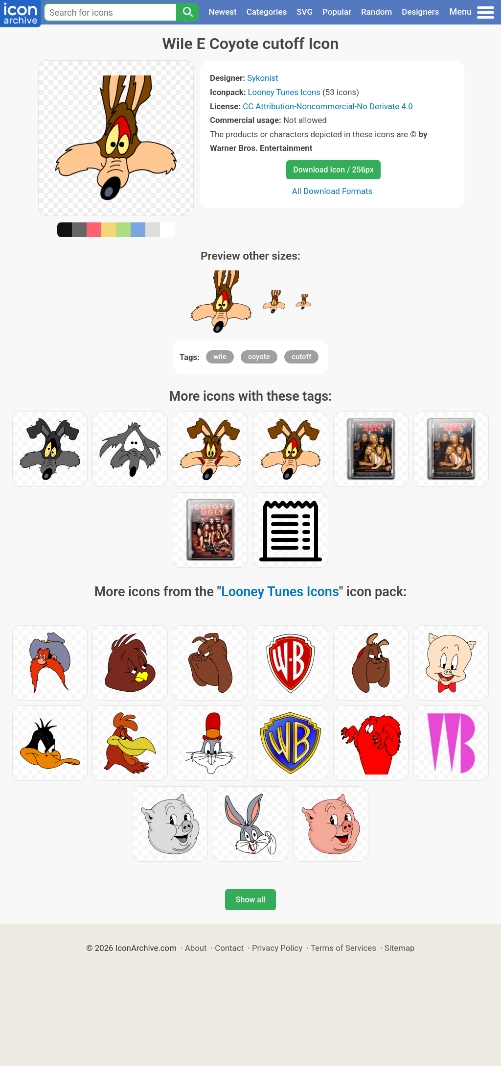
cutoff (301, 356)
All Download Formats (332, 191)
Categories (267, 12)
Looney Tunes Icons (284, 92)
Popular (336, 12)
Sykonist (262, 78)
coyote (259, 356)
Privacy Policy (277, 948)
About (196, 948)
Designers (420, 12)
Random (376, 12)
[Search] (187, 12)
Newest (222, 12)
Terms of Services (343, 948)
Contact (229, 948)
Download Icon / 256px (333, 169)
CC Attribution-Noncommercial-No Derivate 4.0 (327, 106)
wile (220, 356)
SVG (304, 12)
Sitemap (400, 948)
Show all (250, 899)
